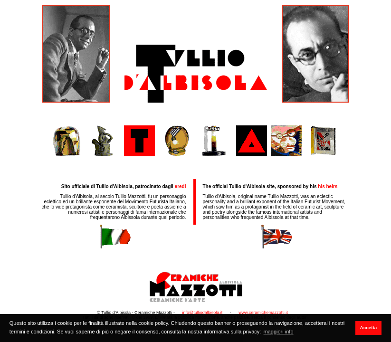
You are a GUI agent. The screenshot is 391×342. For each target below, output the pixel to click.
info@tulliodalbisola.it (202, 312)
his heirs (327, 186)
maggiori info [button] (279, 331)
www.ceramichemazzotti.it (263, 312)
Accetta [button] (368, 327)
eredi (180, 186)
